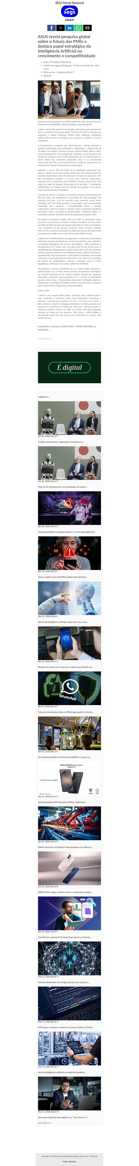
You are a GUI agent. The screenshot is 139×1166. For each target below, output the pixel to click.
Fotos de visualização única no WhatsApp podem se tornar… (66, 712)
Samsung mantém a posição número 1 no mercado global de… (67, 532)
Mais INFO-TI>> (45, 1123)
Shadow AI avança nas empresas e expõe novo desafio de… (65, 667)
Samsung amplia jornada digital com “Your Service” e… (63, 1117)
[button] (51, 28)
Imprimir (48, 75)
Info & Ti (70, 72)
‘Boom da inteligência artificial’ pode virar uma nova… (63, 622)
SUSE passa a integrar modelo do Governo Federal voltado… (66, 1027)
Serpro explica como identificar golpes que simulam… (63, 577)
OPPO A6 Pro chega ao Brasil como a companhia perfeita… (65, 892)
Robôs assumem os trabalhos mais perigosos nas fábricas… (65, 847)
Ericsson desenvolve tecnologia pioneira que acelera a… (64, 982)
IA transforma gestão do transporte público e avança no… (64, 757)
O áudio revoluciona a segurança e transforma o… (61, 442)
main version (69, 1161)
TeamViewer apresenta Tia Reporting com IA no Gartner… (65, 937)
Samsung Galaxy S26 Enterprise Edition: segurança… (62, 802)
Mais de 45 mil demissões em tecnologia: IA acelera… (63, 487)
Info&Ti (69, 20)
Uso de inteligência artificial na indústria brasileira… (62, 1072)
